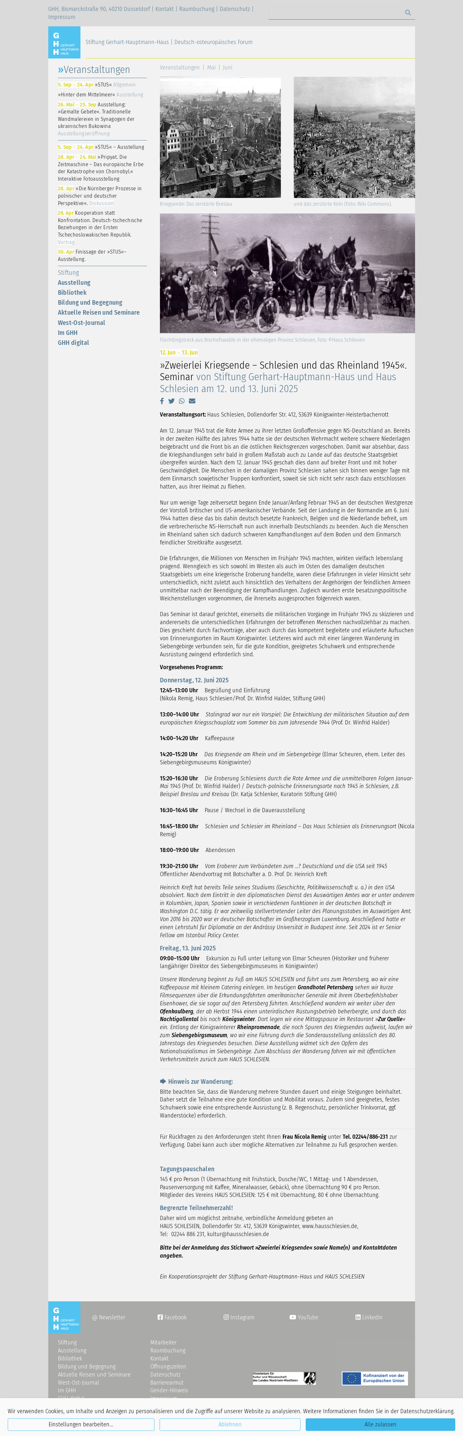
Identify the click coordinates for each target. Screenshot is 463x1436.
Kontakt (164, 9)
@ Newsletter (108, 1317)
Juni (227, 67)
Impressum (61, 17)
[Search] (335, 13)
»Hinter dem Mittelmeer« (101, 94)
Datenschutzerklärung (426, 1411)
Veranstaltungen (180, 67)
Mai (211, 67)
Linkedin (372, 1317)
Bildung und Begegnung (90, 302)
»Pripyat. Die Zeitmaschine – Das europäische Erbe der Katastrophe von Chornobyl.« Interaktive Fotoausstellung (101, 168)
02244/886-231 (370, 1136)
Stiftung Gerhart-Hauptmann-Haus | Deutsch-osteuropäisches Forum (169, 42)
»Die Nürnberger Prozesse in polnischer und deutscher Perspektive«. (100, 195)
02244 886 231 (187, 1234)
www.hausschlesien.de (329, 1226)
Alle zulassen (380, 1424)
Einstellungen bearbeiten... (81, 1424)
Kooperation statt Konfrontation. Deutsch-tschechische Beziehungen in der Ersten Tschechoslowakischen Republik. (100, 227)
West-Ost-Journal (82, 323)
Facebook (172, 1317)
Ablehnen (230, 1424)
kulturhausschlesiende (238, 1234)
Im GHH (68, 333)
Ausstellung (74, 282)
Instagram (239, 1317)
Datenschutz (235, 9)
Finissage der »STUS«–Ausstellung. (92, 255)
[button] (162, 401)
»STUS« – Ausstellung (101, 147)
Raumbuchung (196, 9)
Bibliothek (72, 292)
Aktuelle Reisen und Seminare (99, 312)
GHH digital (73, 342)
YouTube (304, 1317)
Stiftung (68, 272)
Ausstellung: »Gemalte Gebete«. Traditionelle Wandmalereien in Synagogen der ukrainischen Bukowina (96, 119)
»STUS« (97, 84)
